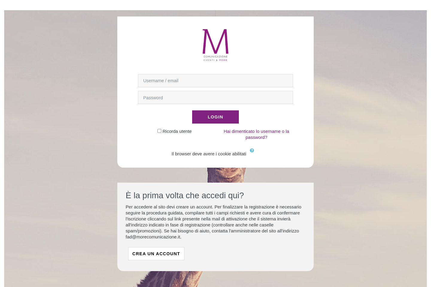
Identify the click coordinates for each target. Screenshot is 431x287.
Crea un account (156, 253)
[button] (253, 154)
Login (215, 117)
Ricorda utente (177, 131)
